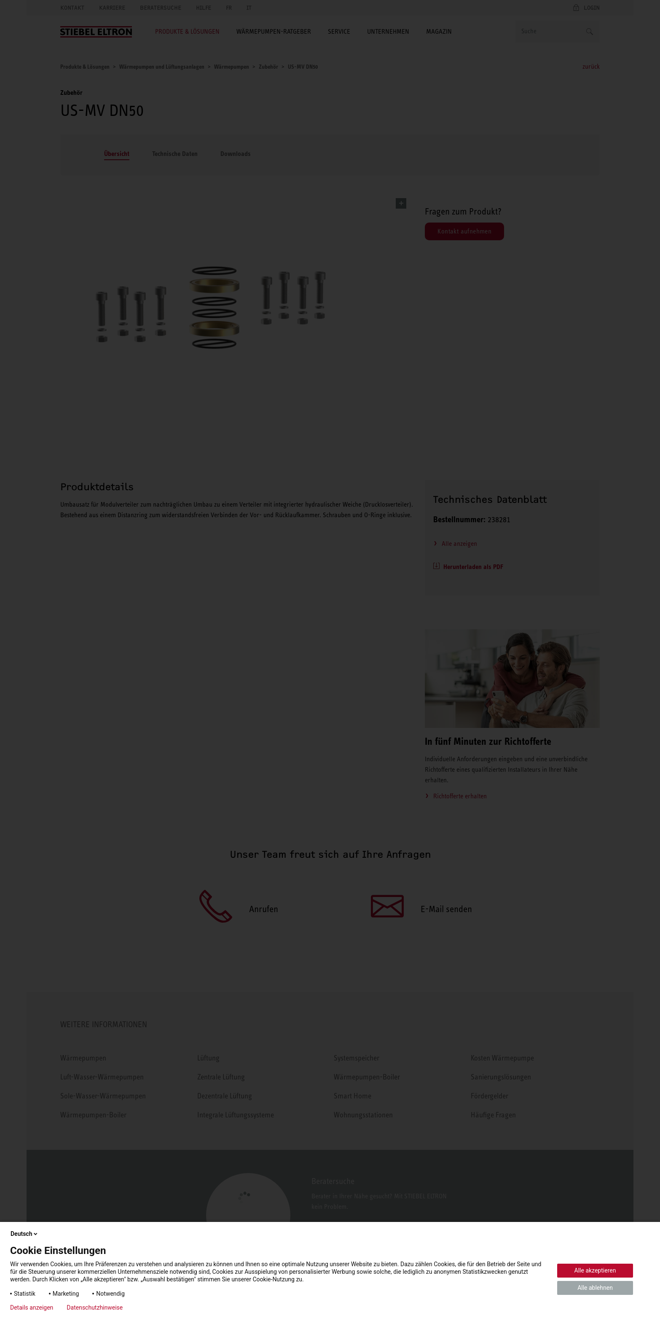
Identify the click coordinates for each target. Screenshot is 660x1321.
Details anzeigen (31, 1307)
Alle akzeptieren (595, 1270)
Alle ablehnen (595, 1287)
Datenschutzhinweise (95, 1307)
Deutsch (25, 1233)
